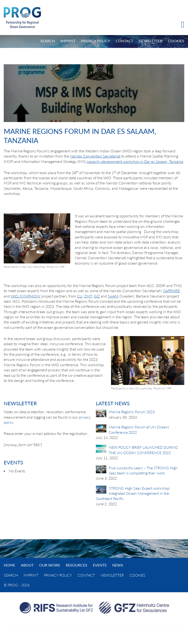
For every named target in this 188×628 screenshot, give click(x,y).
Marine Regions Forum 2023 (132, 411)
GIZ (97, 296)
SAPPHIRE (171, 290)
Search (47, 41)
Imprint (67, 41)
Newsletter (150, 41)
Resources (76, 565)
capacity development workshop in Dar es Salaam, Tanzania (135, 161)
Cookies (176, 41)
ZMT (88, 296)
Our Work (49, 565)
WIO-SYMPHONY (26, 296)
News (117, 565)
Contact (124, 41)
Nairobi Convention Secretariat (95, 156)
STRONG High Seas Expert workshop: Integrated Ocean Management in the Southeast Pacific (133, 493)
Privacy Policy (95, 41)
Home (9, 565)
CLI (79, 296)
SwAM (113, 296)
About (27, 565)
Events (100, 565)
